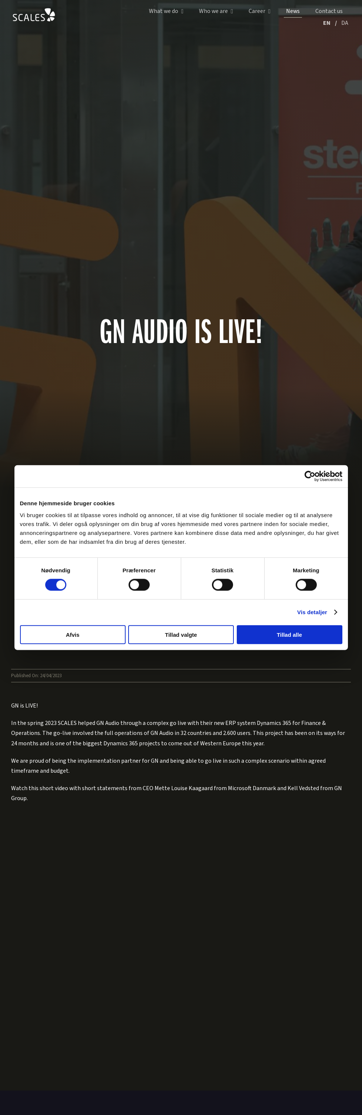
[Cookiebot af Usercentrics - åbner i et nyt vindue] (310, 476)
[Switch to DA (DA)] (345, 24)
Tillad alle (289, 634)
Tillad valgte (181, 634)
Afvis (73, 634)
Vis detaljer (312, 612)
